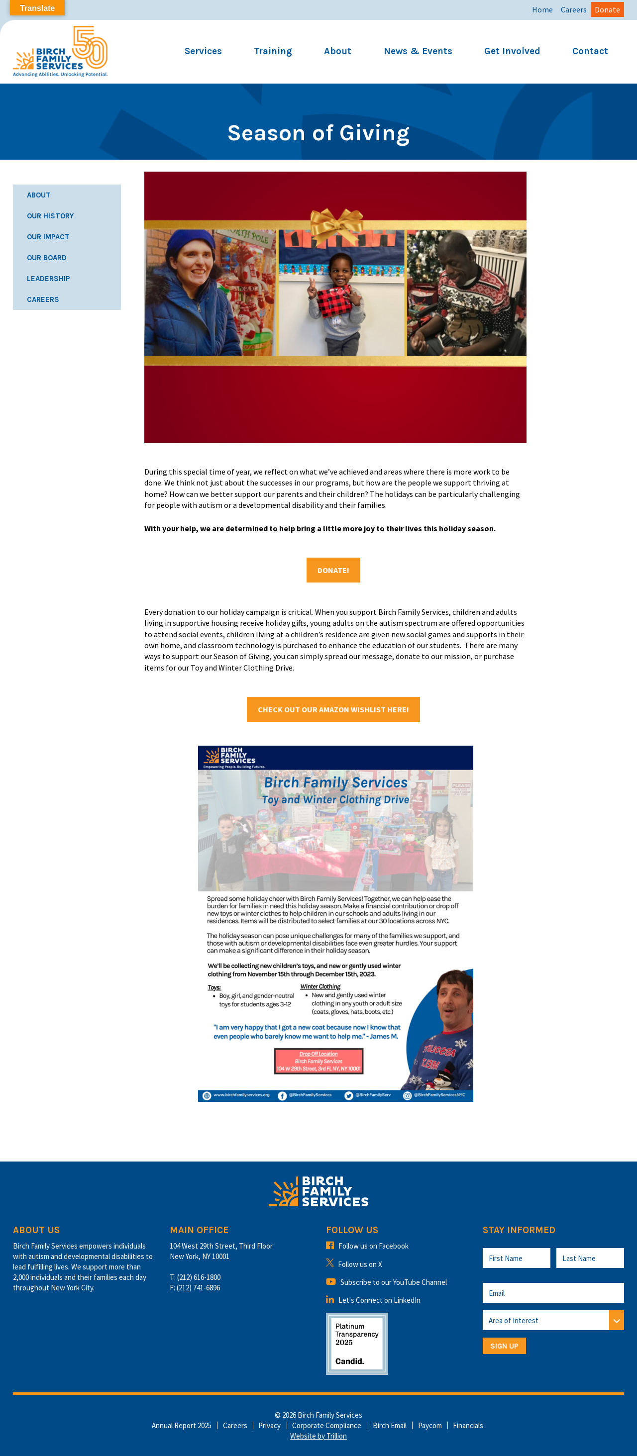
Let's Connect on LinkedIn (373, 1300)
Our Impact (48, 236)
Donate (607, 9)
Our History (50, 215)
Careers (574, 9)
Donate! (333, 570)
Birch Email (390, 1425)
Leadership (48, 278)
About (337, 51)
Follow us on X (354, 1264)
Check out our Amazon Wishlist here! (333, 709)
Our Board (47, 257)
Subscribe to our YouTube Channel (386, 1282)
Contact (590, 51)
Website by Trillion (318, 1436)
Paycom (430, 1425)
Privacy (269, 1425)
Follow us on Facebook (367, 1246)
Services (203, 51)
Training (273, 51)
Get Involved (512, 51)
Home (542, 9)
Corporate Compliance (326, 1425)
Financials (468, 1425)
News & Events (418, 51)
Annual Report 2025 (182, 1425)
